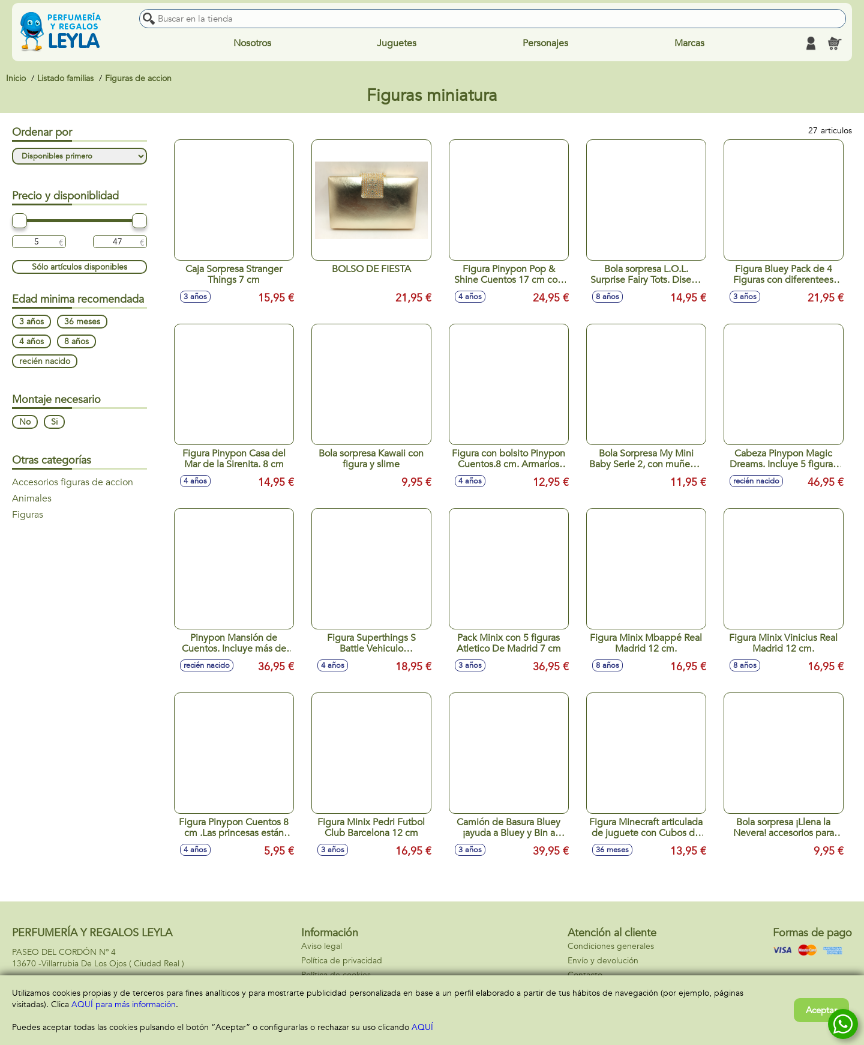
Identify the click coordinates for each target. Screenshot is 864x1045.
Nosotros (252, 43)
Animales (32, 499)
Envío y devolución (603, 960)
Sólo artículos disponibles (79, 267)
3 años (31, 322)
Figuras (27, 515)
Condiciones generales (611, 946)
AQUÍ (422, 1027)
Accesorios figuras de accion (72, 482)
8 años (76, 342)
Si (54, 422)
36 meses (82, 322)
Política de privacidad (341, 960)
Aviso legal (321, 946)
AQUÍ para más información (123, 1004)
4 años (31, 342)
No (25, 422)
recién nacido (44, 362)
